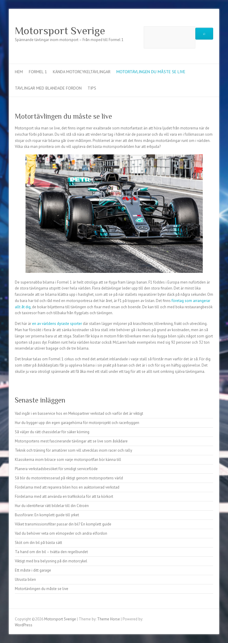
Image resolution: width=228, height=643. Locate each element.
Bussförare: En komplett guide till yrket (47, 514)
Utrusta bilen (25, 579)
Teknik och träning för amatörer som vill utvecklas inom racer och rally (73, 450)
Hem (19, 71)
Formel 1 (38, 71)
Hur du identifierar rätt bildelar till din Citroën (52, 505)
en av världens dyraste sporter (57, 323)
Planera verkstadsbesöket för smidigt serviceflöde (56, 468)
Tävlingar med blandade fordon (48, 88)
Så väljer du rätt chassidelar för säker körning (52, 431)
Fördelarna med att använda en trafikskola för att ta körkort (64, 496)
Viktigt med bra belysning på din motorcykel (51, 561)
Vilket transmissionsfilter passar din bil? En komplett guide (63, 524)
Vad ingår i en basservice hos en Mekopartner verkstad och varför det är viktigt (79, 413)
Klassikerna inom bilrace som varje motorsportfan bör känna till (68, 459)
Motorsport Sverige (60, 31)
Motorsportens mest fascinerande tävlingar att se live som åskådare (71, 441)
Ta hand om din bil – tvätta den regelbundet (51, 551)
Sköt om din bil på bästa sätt (38, 542)
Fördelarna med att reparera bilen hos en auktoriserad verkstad (67, 487)
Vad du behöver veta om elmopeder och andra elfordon (61, 533)
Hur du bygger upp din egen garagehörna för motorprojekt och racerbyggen (77, 422)
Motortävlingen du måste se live (150, 71)
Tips (92, 88)
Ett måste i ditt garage (33, 570)
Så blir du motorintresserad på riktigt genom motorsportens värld (69, 478)
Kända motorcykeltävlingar (81, 71)
